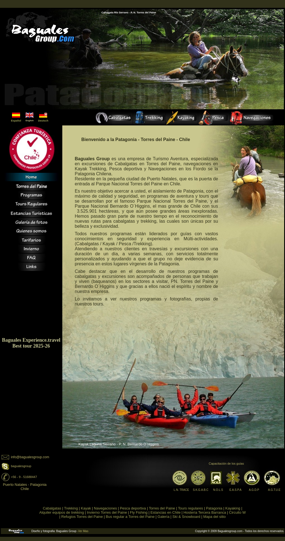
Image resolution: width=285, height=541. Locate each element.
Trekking (71, 508)
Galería (164, 517)
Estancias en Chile (165, 512)
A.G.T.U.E (274, 489)
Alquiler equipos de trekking (61, 512)
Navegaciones (105, 508)
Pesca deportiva (133, 508)
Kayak (86, 508)
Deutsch (43, 120)
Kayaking (232, 508)
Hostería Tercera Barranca (205, 512)
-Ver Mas (82, 531)
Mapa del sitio (214, 517)
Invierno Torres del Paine (107, 512)
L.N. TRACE (181, 489)
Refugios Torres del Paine (82, 517)
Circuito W (237, 512)
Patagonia (214, 508)
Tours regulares (190, 508)
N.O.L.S (218, 489)
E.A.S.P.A (235, 489)
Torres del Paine (162, 508)
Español (16, 120)
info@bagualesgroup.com (30, 457)
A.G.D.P (254, 489)
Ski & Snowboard (186, 517)
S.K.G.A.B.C (200, 489)
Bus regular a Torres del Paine (130, 517)
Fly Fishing (139, 512)
